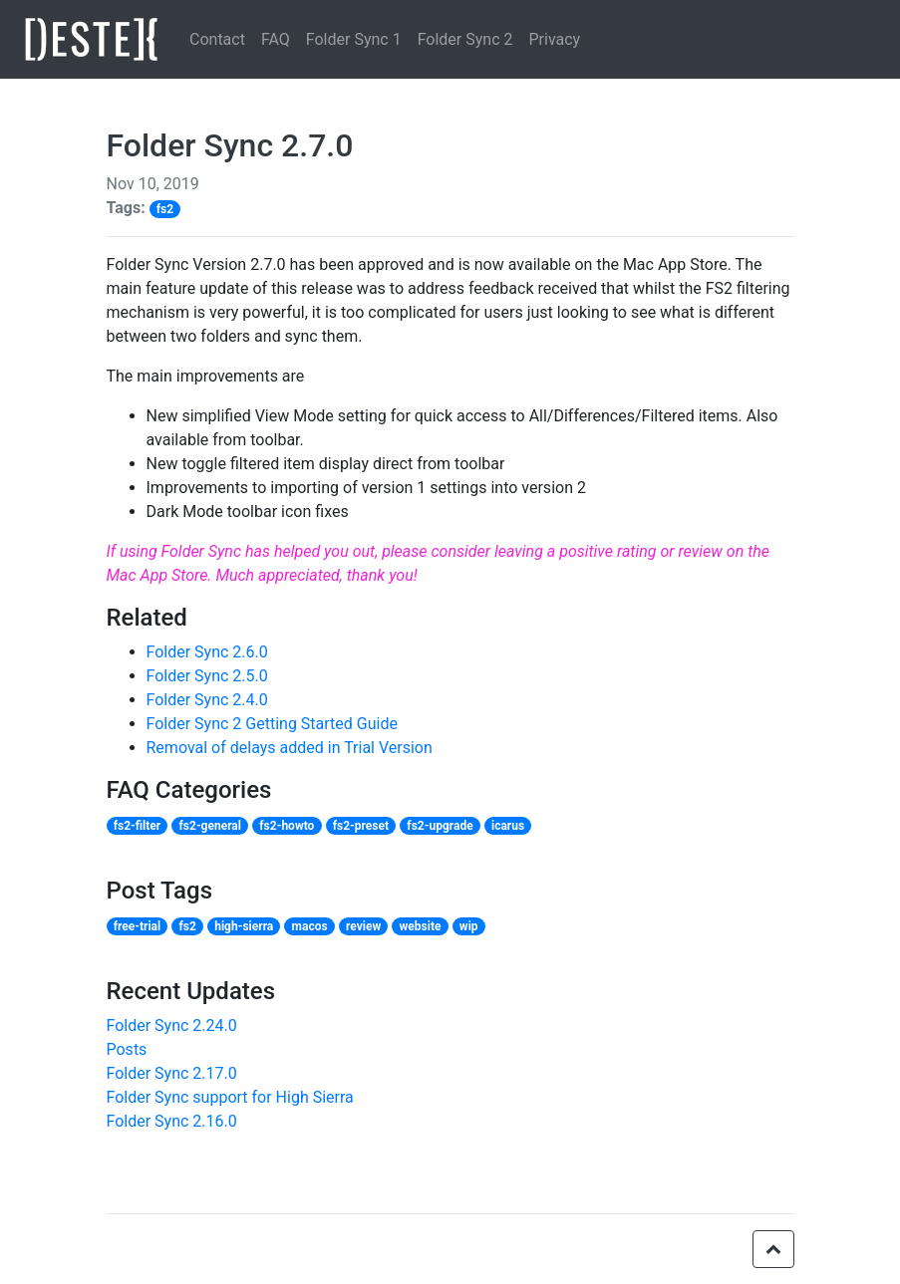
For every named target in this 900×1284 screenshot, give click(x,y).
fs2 (164, 209)
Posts (127, 1049)
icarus (507, 826)
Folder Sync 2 (465, 39)
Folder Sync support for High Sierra (230, 1097)
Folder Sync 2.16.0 (172, 1121)
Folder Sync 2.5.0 (207, 675)
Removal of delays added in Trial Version (290, 747)
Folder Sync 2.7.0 (230, 145)
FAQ (275, 39)
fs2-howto (286, 826)
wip (468, 926)
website (421, 926)
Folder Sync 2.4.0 (207, 699)
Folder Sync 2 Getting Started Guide (272, 723)
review (363, 926)
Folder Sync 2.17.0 (172, 1073)
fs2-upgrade (439, 826)
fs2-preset (361, 826)
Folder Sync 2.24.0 (172, 1025)
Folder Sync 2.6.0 (207, 651)
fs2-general (210, 826)
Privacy (554, 39)
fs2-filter (137, 826)
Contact (217, 39)
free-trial (137, 926)
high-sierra (243, 926)
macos (310, 926)
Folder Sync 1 (354, 39)
